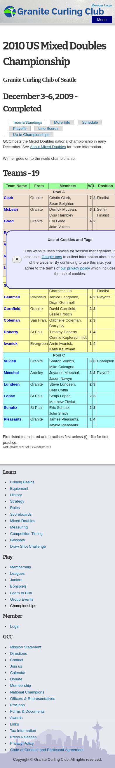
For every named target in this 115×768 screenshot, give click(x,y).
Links (14, 724)
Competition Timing (26, 533)
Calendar (18, 673)
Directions (18, 653)
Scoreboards (21, 514)
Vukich (10, 361)
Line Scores (49, 128)
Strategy (17, 501)
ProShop (17, 705)
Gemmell (12, 297)
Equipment (19, 488)
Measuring (19, 527)
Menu (102, 19)
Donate (16, 679)
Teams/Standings (27, 122)
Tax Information (23, 730)
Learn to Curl (21, 593)
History (16, 495)
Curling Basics (22, 482)
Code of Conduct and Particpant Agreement (47, 750)
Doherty (11, 332)
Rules (15, 508)
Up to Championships (31, 134)
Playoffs (20, 128)
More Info (62, 122)
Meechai (11, 372)
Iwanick (11, 343)
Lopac (9, 396)
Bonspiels (18, 586)
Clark (8, 198)
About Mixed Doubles (48, 147)
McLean (11, 209)
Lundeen (12, 384)
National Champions (27, 692)
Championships (23, 606)
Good (9, 221)
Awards (16, 718)
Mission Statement (25, 647)
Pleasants (13, 419)
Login (15, 626)
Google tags (51, 257)
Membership (20, 567)
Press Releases (23, 737)
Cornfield (12, 308)
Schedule (90, 122)
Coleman (12, 320)
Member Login (102, 5)
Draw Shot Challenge (28, 546)
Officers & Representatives (32, 698)
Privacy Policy (22, 743)
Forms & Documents (27, 711)
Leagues (17, 573)
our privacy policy (75, 268)
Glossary (17, 540)
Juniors (16, 580)
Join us (16, 666)
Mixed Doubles (22, 521)
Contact (16, 660)
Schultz (10, 407)
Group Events (22, 599)
